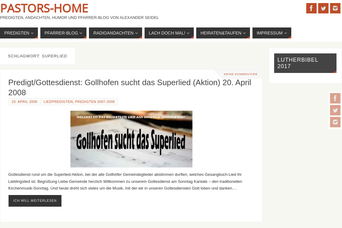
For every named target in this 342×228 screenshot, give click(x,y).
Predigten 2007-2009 (95, 101)
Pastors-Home (44, 8)
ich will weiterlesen (35, 200)
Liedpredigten (58, 101)
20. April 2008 (24, 101)
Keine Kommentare (241, 74)
